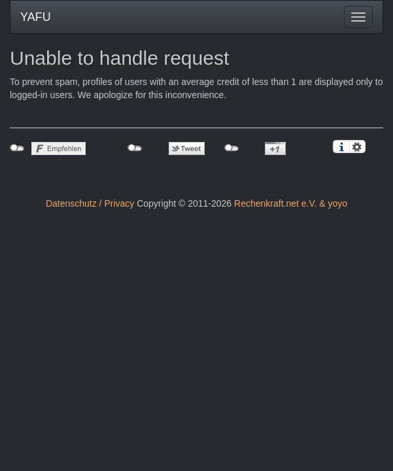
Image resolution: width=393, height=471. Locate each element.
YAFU (35, 17)
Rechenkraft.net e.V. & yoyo (290, 203)
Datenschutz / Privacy (90, 203)
